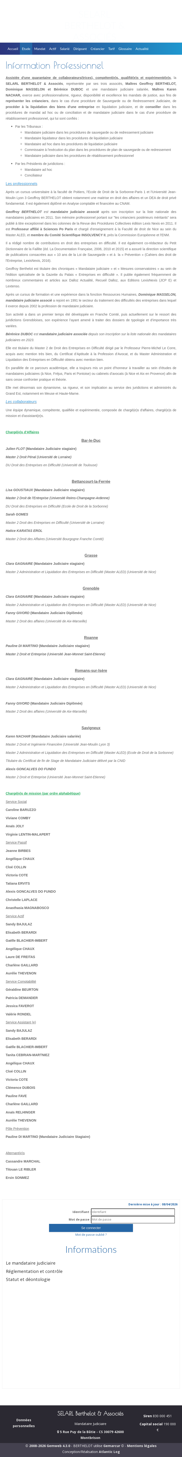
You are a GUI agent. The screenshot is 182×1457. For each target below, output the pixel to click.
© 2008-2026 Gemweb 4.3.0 (47, 1445)
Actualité (142, 49)
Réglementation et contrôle (34, 1271)
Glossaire (125, 49)
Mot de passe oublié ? (91, 1235)
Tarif (111, 49)
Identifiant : (82, 1212)
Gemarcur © (113, 1445)
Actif (52, 49)
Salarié (65, 49)
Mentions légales (142, 1445)
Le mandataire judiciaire (30, 1263)
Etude (26, 49)
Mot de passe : (80, 1219)
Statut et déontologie (28, 1279)
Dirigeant (80, 49)
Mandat (39, 49)
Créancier (98, 49)
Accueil (13, 49)
